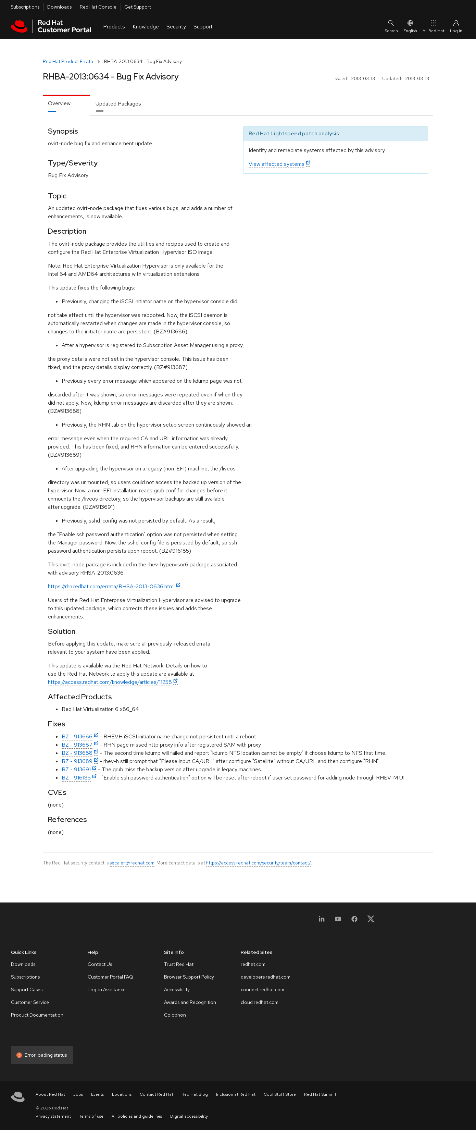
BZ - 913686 (77, 736)
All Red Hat (433, 26)
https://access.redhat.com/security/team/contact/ (258, 863)
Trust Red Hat (178, 964)
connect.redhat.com (262, 989)
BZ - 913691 (76, 769)
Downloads (59, 7)
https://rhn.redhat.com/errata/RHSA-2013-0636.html (111, 586)
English (410, 26)
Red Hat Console (98, 7)
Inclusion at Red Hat (235, 1094)
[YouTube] (338, 921)
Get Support (137, 7)
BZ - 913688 (77, 753)
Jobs (78, 1094)
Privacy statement (53, 1116)
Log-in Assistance (107, 989)
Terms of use (91, 1116)
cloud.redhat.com (259, 1002)
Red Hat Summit (320, 1094)
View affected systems (276, 164)
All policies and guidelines (137, 1116)
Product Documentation (37, 1015)
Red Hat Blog (194, 1094)
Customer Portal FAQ (110, 977)
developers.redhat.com (265, 977)
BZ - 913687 (77, 744)
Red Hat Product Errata (68, 61)
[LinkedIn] (321, 921)
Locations (121, 1094)
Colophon (175, 1015)
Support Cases (26, 989)
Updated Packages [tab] (118, 103)
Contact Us (100, 964)
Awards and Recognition (190, 1002)
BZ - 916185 (76, 777)
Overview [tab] (59, 103)
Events (97, 1094)
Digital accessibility (189, 1116)
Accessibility (177, 989)
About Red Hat (50, 1094)
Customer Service (30, 1002)
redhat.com (253, 964)
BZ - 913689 (77, 761)
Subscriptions (25, 7)
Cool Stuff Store (280, 1094)
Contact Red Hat (156, 1094)
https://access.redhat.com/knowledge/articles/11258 (110, 682)
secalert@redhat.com (132, 863)
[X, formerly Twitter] (371, 921)
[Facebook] (354, 921)
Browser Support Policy (189, 977)
